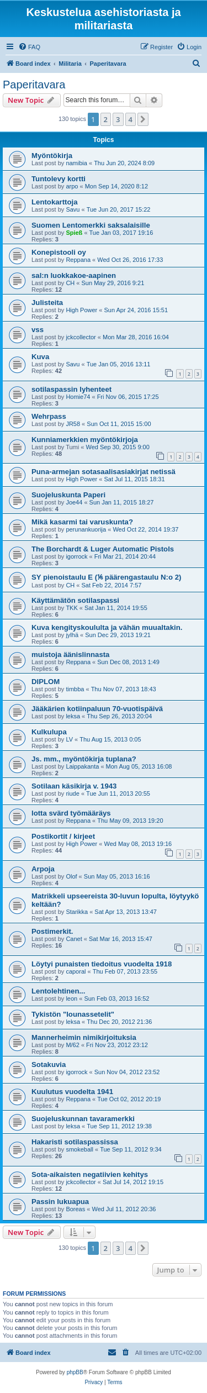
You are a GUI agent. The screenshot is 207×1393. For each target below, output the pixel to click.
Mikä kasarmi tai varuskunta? (82, 522)
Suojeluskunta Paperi (68, 495)
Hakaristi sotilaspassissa (74, 1142)
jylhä (72, 635)
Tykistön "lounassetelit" (72, 1014)
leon (71, 998)
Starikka (77, 911)
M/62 (72, 1045)
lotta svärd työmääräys (71, 813)
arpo (72, 186)
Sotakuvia (48, 1064)
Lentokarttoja (54, 202)
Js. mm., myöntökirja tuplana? (83, 759)
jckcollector (80, 337)
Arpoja (43, 869)
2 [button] (106, 119)
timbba (75, 689)
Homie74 (78, 396)
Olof (71, 876)
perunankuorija (86, 529)
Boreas (75, 1209)
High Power (81, 310)
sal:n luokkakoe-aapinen (73, 275)
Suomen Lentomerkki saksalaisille (90, 225)
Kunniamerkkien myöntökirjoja (84, 439)
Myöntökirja (51, 155)
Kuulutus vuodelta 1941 (72, 1091)
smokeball (79, 1149)
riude (72, 793)
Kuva (40, 357)
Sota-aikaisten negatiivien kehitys (89, 1174)
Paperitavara (34, 84)
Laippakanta (82, 766)
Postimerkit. (52, 931)
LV (69, 739)
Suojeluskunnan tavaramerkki (83, 1119)
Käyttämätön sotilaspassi (75, 600)
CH (70, 283)
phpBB (75, 1372)
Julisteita (47, 302)
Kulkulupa (49, 732)
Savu (72, 209)
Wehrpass (48, 416)
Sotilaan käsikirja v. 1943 (73, 786)
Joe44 (74, 502)
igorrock (76, 556)
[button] (142, 119)
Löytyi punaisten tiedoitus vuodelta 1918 (101, 964)
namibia (76, 163)
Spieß (74, 232)
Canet (74, 938)
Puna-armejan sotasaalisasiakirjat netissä (103, 471)
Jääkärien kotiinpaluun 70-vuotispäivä (97, 709)
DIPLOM (45, 681)
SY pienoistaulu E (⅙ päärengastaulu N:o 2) (106, 577)
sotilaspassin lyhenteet (71, 389)
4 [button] (130, 119)
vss (37, 329)
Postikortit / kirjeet (63, 836)
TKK (71, 607)
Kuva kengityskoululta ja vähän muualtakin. (106, 627)
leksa (73, 716)
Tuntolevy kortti (58, 179)
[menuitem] (29, 47)
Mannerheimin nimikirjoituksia (83, 1037)
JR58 (73, 423)
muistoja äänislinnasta (70, 654)
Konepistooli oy (58, 252)
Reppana (78, 259)
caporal (76, 971)
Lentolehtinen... (58, 991)
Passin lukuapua (60, 1201)
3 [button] (118, 119)
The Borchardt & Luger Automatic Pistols (102, 549)
